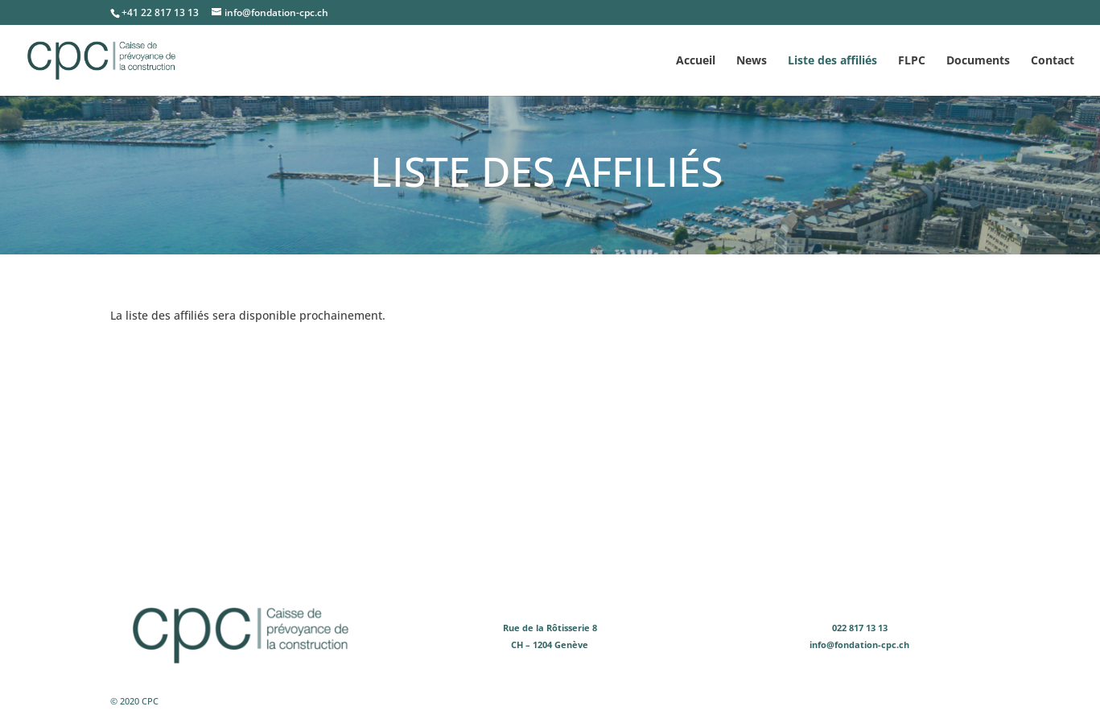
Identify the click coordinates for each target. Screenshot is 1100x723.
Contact (1052, 61)
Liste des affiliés (832, 61)
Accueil (695, 61)
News (751, 61)
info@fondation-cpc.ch (859, 644)
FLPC (911, 61)
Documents (978, 61)
